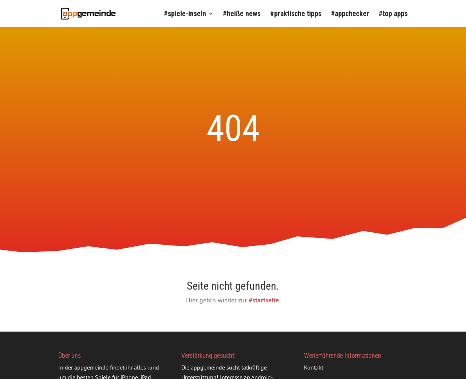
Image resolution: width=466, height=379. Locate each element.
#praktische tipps (295, 14)
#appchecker (350, 14)
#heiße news (242, 14)
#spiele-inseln (185, 14)
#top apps (393, 14)
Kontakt (313, 367)
